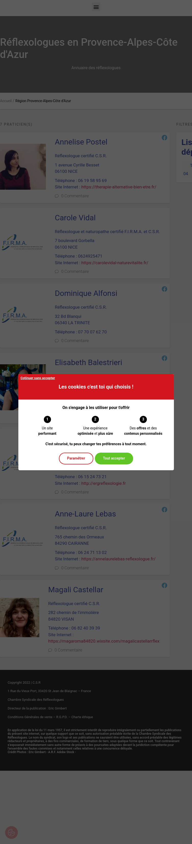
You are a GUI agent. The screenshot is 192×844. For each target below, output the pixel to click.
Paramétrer (76, 458)
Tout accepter (114, 458)
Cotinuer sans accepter (38, 378)
